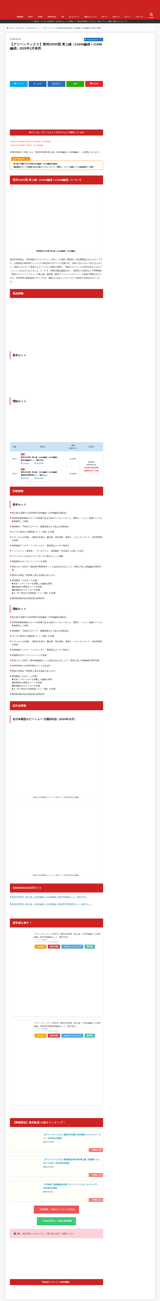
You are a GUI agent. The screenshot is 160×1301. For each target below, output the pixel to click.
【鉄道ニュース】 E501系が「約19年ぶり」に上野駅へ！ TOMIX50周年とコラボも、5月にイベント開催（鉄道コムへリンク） (80, 21)
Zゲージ (127, 17)
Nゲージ (105, 17)
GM (62, 17)
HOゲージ (116, 17)
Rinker (44, 939)
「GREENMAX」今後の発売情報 (56, 1221)
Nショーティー (74, 17)
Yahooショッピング (72, 947)
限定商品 (20, 17)
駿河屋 (90, 947)
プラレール (139, 17)
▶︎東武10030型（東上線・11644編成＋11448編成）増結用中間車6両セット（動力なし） (51, 904)
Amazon (25, 463)
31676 (26, 580)
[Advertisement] (32, 107)
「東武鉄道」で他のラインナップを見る (56, 1209)
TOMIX (40, 17)
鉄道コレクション (90, 17)
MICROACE (52, 17)
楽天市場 (38, 463)
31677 (25, 676)
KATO (30, 17)
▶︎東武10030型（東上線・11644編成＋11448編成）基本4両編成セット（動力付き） (49, 897)
